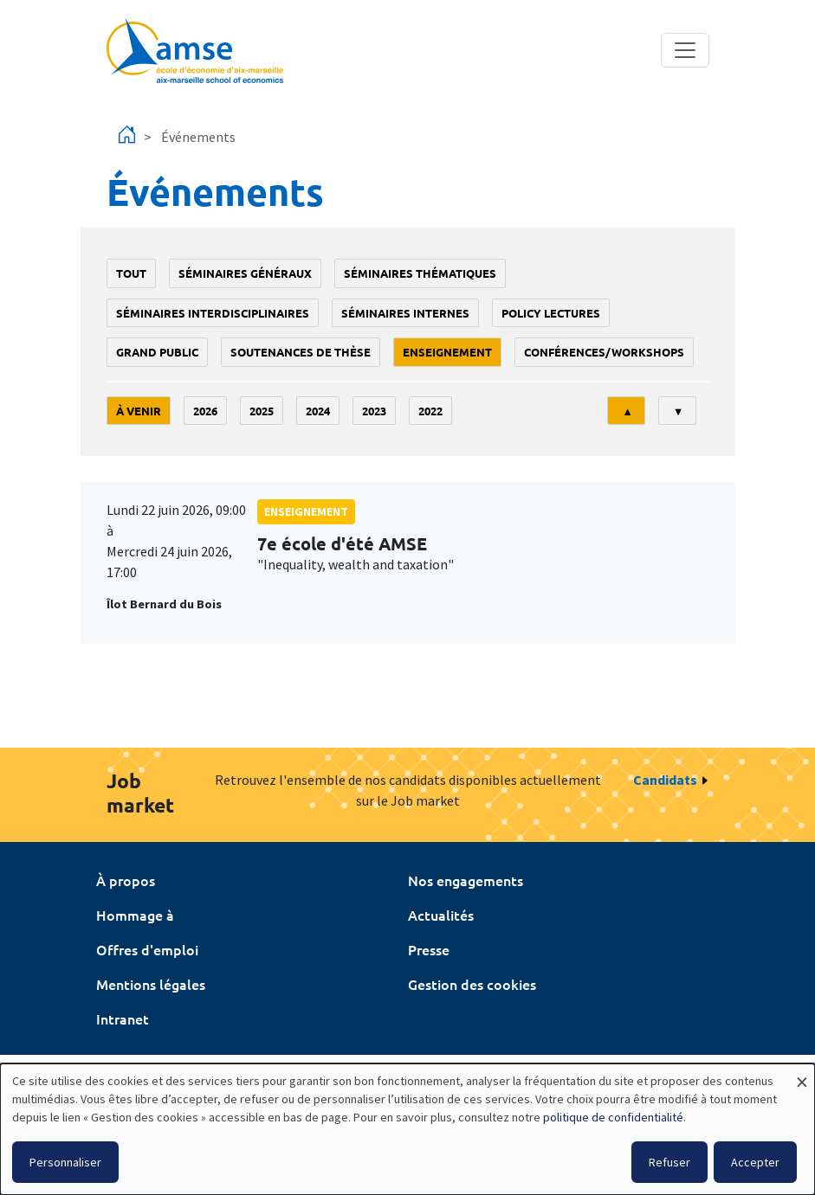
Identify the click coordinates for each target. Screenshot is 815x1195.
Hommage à (135, 914)
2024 (318, 410)
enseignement (447, 351)
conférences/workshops (604, 351)
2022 (430, 410)
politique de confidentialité (613, 1117)
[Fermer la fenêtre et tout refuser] (802, 1074)
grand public (157, 351)
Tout (131, 273)
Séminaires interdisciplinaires (212, 312)
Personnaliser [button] (65, 1162)
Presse (429, 949)
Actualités (441, 914)
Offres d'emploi (147, 949)
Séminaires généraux (245, 273)
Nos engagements (465, 880)
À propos (125, 880)
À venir (138, 410)
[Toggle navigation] (685, 50)
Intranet (122, 1018)
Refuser (669, 1162)
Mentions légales (150, 983)
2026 (205, 410)
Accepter (755, 1162)
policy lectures (550, 312)
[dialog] (407, 1129)
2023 (374, 410)
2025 (261, 410)
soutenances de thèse (300, 351)
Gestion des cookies (472, 983)
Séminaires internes (405, 312)
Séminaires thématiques (420, 273)
